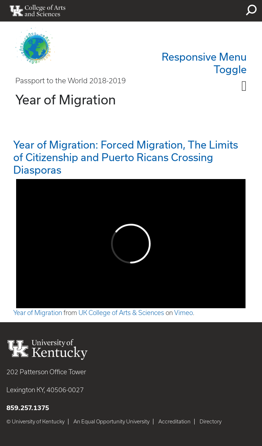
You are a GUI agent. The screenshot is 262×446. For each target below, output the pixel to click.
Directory (210, 421)
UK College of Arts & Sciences (121, 312)
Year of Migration (37, 312)
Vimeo (183, 312)
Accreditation (174, 421)
